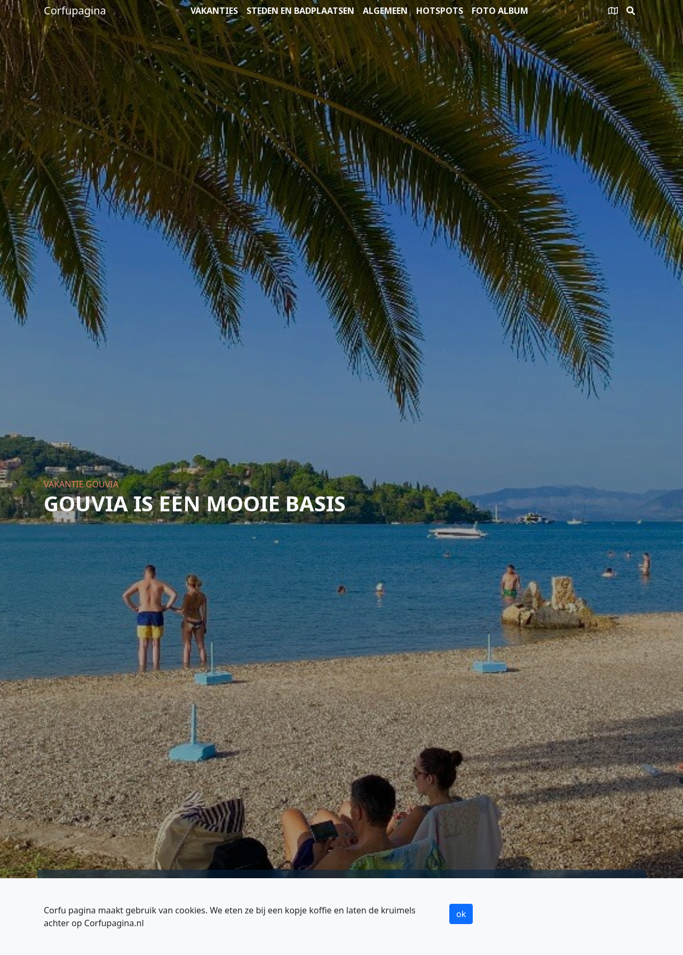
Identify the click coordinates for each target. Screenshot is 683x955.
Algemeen (385, 11)
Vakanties (214, 11)
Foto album (500, 11)
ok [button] (461, 914)
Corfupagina (75, 10)
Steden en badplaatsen (300, 11)
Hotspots (439, 11)
